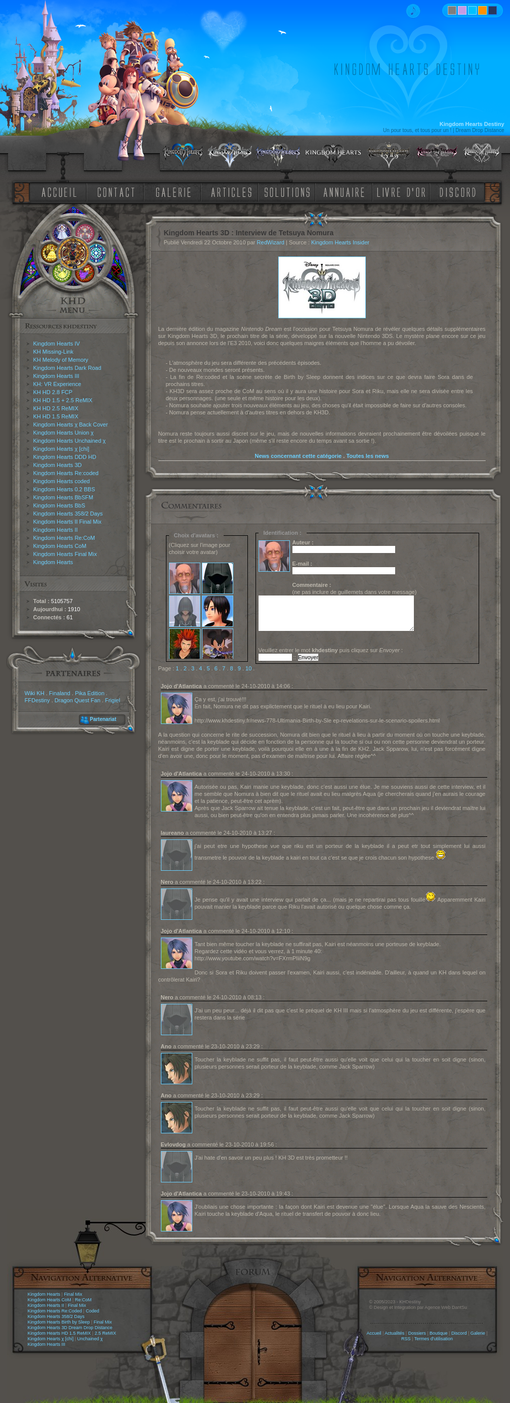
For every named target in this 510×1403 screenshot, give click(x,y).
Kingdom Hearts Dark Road (67, 368)
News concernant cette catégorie (298, 456)
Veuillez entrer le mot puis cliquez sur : (331, 650)
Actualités (394, 1333)
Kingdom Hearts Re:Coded (55, 1310)
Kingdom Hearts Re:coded (66, 473)
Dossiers (417, 1333)
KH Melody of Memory (61, 360)
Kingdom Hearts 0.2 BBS (64, 489)
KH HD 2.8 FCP (53, 392)
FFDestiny (37, 700)
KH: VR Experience (57, 384)
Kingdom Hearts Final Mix (65, 554)
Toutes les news (367, 456)
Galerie (478, 1333)
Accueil (373, 1333)
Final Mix (73, 1294)
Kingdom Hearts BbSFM (63, 497)
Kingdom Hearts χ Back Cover (70, 424)
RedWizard (270, 242)
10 (248, 668)
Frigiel (112, 700)
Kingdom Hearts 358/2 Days (68, 514)
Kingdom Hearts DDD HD (65, 457)
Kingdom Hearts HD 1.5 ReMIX (59, 1333)
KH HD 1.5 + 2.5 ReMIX (63, 400)
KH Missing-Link (53, 352)
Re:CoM (83, 1299)
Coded (92, 1310)
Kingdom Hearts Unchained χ (69, 441)
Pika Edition (89, 693)
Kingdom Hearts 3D (57, 465)
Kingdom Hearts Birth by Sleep (59, 1322)
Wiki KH (35, 693)
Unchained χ (90, 1338)
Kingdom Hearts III (56, 376)
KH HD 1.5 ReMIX (55, 416)
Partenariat (103, 719)
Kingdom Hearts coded (61, 481)
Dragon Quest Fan (78, 700)
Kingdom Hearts (53, 562)
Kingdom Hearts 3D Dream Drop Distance (70, 1327)
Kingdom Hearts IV (56, 344)
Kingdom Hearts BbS (59, 505)
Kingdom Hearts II (55, 530)
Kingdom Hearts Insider (340, 242)
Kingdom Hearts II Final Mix (67, 522)
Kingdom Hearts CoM (60, 546)
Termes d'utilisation (433, 1338)
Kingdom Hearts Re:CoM (64, 538)
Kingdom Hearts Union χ (63, 433)
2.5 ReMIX (105, 1333)
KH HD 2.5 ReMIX (55, 408)
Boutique (439, 1333)
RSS (406, 1338)
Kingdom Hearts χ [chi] (61, 449)
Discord (459, 1333)
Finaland (59, 693)
